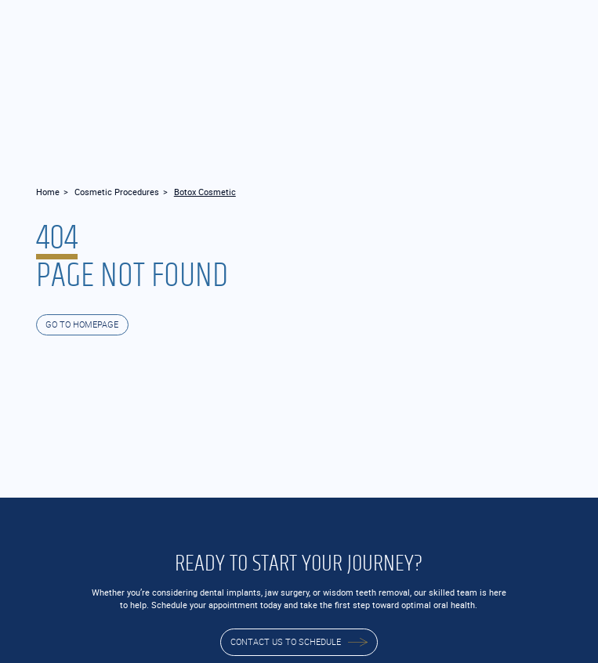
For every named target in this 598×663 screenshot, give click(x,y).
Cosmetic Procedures (116, 192)
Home (48, 192)
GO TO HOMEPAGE (81, 324)
